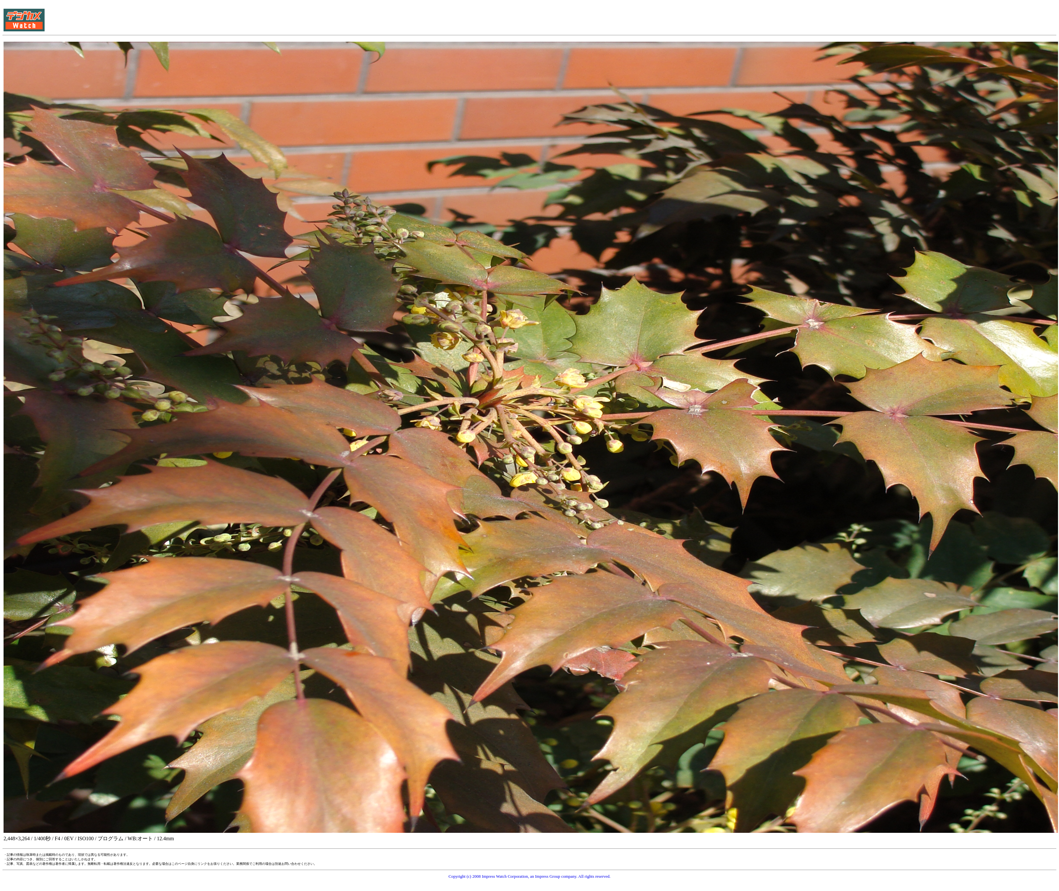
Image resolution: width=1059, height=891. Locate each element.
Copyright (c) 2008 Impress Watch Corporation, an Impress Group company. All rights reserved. (529, 876)
